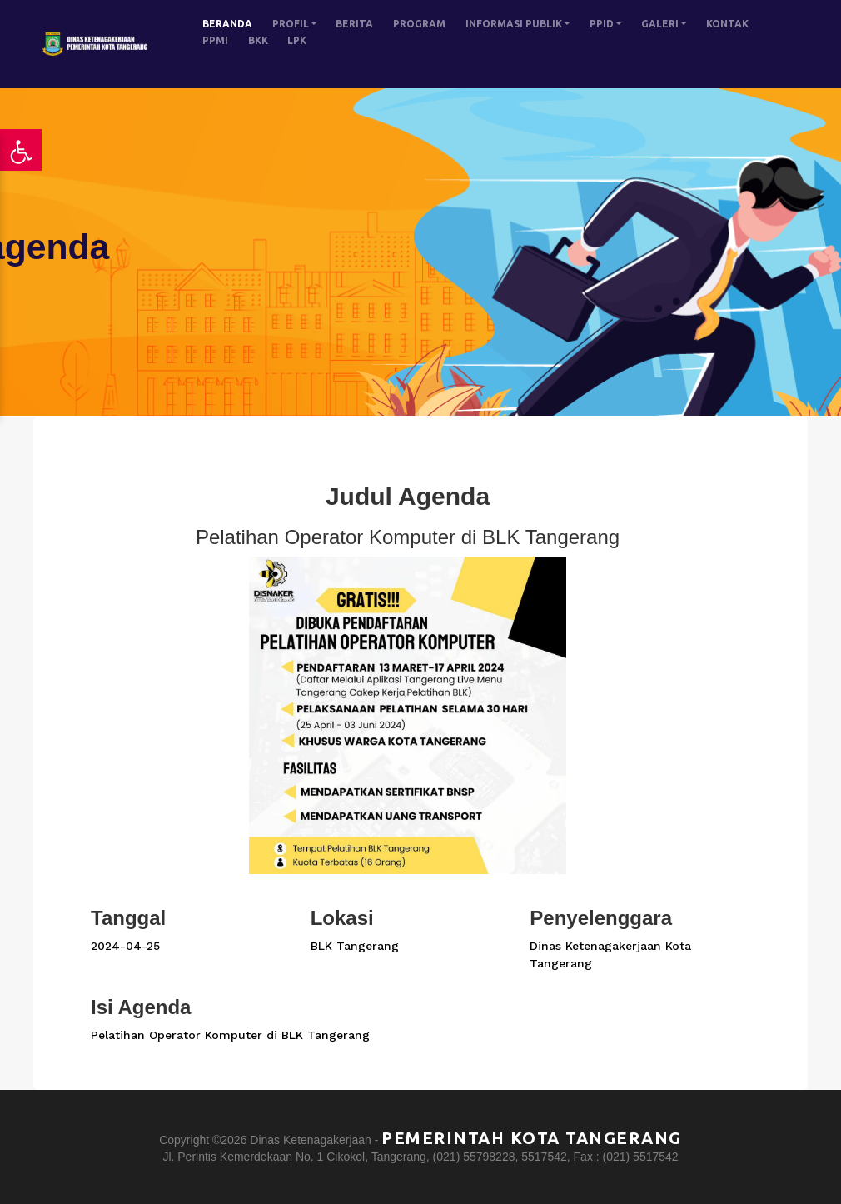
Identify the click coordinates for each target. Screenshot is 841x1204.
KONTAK (727, 23)
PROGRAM (419, 23)
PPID (602, 23)
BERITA (354, 23)
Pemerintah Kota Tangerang (531, 1137)
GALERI (660, 23)
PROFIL (290, 23)
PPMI (215, 40)
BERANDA (227, 23)
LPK (296, 40)
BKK (258, 40)
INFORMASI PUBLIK (513, 23)
